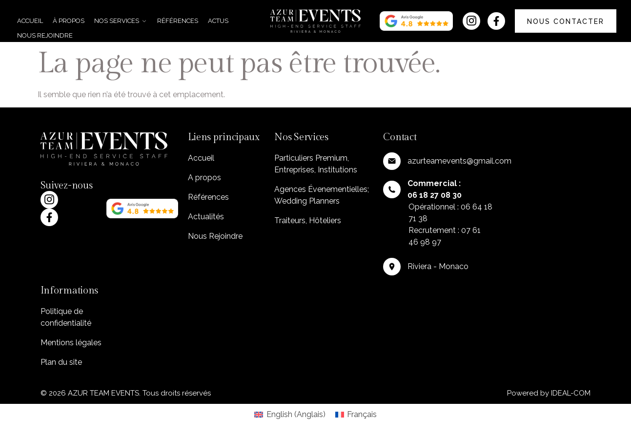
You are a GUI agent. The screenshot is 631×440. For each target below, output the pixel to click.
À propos (68, 20)
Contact (399, 137)
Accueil (30, 20)
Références (177, 20)
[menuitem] (289, 414)
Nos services (120, 20)
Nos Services (301, 137)
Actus (218, 20)
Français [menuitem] (362, 414)
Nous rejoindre (45, 35)
